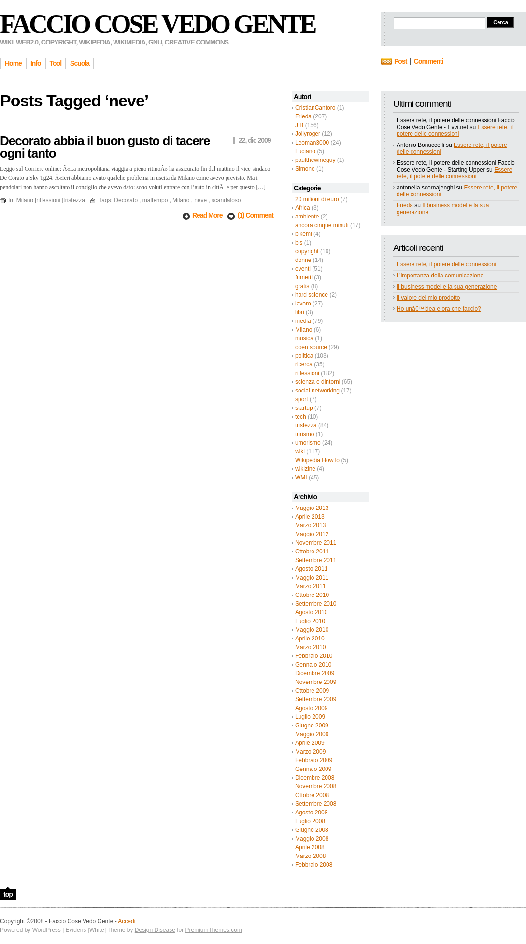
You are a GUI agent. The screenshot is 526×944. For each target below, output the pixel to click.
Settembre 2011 (315, 560)
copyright (307, 251)
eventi (303, 268)
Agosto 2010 (311, 612)
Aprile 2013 (310, 516)
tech (300, 416)
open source (311, 347)
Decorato (126, 200)
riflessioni (307, 373)
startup (304, 408)
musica (304, 338)
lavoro (303, 303)
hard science (311, 294)
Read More (208, 215)
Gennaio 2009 (313, 769)
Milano (303, 329)
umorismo (308, 442)
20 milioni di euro (317, 199)
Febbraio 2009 (313, 760)
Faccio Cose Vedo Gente (157, 24)
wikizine (305, 468)
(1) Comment (255, 215)
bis (298, 242)
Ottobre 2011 (312, 551)
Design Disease (155, 930)
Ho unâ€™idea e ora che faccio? (439, 308)
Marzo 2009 (310, 751)
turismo (304, 434)
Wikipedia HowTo (317, 460)
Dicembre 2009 (314, 673)
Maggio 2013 (311, 508)
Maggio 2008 (311, 838)
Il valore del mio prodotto (428, 297)
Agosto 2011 (311, 569)
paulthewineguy (315, 160)
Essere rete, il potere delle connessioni (455, 130)
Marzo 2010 (310, 647)
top (8, 894)
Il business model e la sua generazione (447, 286)
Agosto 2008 (311, 812)
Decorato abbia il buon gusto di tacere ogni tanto (105, 146)
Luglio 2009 (310, 716)
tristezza (306, 425)
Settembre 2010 (315, 603)
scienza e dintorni (317, 381)
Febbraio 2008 (313, 864)
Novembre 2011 (315, 542)
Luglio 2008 (310, 821)
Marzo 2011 (310, 586)
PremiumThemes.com (213, 930)
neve (200, 200)
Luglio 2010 (310, 621)
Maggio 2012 (311, 534)
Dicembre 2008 (314, 777)
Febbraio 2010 (313, 656)
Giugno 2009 (311, 725)
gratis (302, 286)
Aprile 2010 (310, 638)
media (303, 321)
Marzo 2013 (310, 525)
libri (299, 312)
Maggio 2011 (311, 577)
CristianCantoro (315, 107)
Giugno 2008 (311, 830)
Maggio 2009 (311, 734)
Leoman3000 (312, 142)
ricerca (304, 364)
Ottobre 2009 (312, 690)
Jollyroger (307, 134)
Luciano (305, 151)
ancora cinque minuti (322, 225)
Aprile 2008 (310, 847)
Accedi (126, 921)
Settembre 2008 (315, 803)
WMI (301, 477)
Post (400, 61)
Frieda (303, 116)
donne (303, 260)
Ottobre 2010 (312, 595)
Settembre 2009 (315, 699)
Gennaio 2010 (313, 664)
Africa (302, 207)
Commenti (428, 61)
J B (299, 125)
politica (304, 355)
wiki (300, 451)
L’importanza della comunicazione (440, 275)
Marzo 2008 (310, 856)
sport (301, 399)
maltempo (155, 200)
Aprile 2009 (310, 743)
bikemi (303, 234)
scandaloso (226, 200)
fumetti (304, 277)
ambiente (307, 216)
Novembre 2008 (315, 786)
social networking (317, 390)
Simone (305, 168)
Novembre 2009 (315, 682)
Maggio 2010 (311, 629)
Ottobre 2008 (312, 795)
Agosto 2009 (311, 708)
